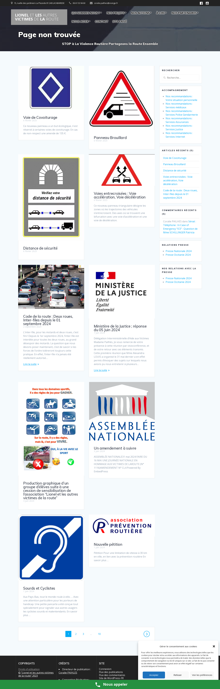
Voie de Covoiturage (40, 117)
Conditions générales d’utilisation (30, 656)
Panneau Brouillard (110, 137)
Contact (101, 21)
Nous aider (80, 21)
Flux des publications (111, 631)
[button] (213, 646)
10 (100, 593)
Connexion (105, 628)
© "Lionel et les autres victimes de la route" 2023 (36, 633)
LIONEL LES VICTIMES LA (37, 17)
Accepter (153, 675)
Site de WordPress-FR (111, 637)
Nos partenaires (183, 13)
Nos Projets (115, 13)
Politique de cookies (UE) (32, 661)
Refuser (178, 675)
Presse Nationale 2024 (178, 251)
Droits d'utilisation (29, 628)
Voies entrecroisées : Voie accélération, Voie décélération (120, 195)
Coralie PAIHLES (68, 632)
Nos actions (140, 13)
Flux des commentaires (112, 634)
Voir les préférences (202, 675)
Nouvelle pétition (108, 505)
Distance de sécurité (40, 239)
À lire (160, 13)
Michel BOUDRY (68, 642)
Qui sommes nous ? (86, 13)
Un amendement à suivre (44, 439)
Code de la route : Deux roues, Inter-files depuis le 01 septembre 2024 (118, 287)
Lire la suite (100, 331)
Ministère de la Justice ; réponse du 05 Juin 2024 (49, 319)
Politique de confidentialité (33, 664)
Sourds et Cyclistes (39, 547)
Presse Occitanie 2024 (178, 254)
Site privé (119, 21)
